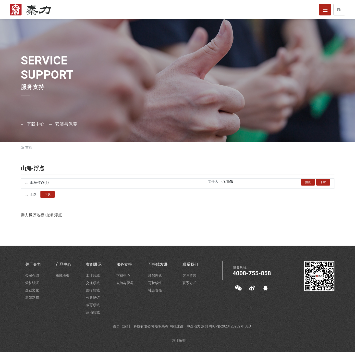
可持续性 (155, 283)
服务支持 (124, 264)
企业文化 (32, 290)
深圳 (205, 326)
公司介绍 (32, 275)
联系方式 (189, 283)
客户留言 (189, 275)
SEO (248, 326)
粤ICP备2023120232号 (227, 326)
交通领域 (93, 283)
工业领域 (93, 275)
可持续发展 (158, 264)
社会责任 (155, 290)
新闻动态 (32, 298)
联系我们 (190, 264)
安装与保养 (65, 123)
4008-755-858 (252, 273)
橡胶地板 (62, 275)
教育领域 (93, 305)
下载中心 (35, 123)
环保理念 (155, 275)
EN (339, 10)
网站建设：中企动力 (185, 326)
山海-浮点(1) (39, 182)
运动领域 (93, 312)
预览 (308, 182)
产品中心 (63, 264)
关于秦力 (33, 264)
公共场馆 (93, 298)
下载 (323, 182)
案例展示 (94, 264)
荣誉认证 (32, 283)
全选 (33, 194)
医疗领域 (93, 290)
